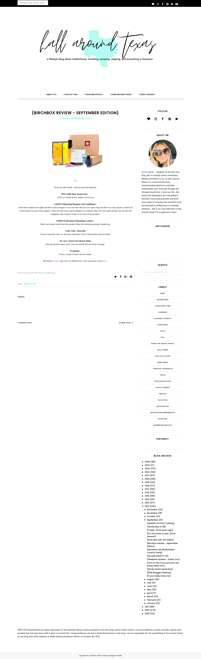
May (149, 589)
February (151, 599)
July (149, 582)
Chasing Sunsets (162, 318)
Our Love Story (163, 356)
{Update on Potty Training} (160, 523)
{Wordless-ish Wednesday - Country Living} (161, 551)
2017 (147, 489)
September (152, 519)
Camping (162, 312)
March (150, 596)
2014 (147, 499)
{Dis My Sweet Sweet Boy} (160, 569)
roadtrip (162, 419)
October (151, 516)
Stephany (56, 261)
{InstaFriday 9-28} (156, 526)
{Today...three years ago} (160, 530)
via (75, 180)
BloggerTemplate (116, 655)
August (150, 579)
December (152, 509)
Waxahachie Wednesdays (162, 412)
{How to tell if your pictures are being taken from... (163, 564)
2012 (147, 506)
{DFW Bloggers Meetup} (159, 572)
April (149, 593)
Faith (162, 331)
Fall (163, 337)
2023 (147, 468)
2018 (147, 485)
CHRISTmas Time (162, 306)
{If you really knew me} (159, 576)
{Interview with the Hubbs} (160, 539)
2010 (147, 610)
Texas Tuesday (162, 387)
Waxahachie (163, 406)
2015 (147, 495)
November (152, 513)
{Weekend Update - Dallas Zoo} (163, 559)
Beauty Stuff (30, 284)
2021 (147, 475)
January (151, 603)
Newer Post (25, 323)
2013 (147, 502)
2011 (147, 606)
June (149, 586)
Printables (162, 362)
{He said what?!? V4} (157, 556)
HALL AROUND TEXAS (93, 655)
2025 (162, 293)
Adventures (162, 299)
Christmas (162, 325)
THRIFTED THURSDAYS (163, 368)
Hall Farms (162, 350)
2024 (147, 465)
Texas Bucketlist (162, 381)
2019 (147, 482)
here (105, 261)
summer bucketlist (162, 425)
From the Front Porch (162, 343)
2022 (147, 472)
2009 (147, 613)
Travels (163, 394)
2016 (147, 492)
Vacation (163, 400)
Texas (163, 375)
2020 (147, 478)
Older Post (125, 323)
